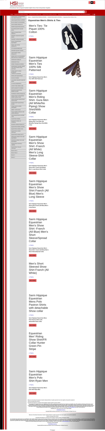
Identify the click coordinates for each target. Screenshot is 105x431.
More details (33, 39)
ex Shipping (31, 36)
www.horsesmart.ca (71, 407)
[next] (94, 14)
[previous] (93, 14)
